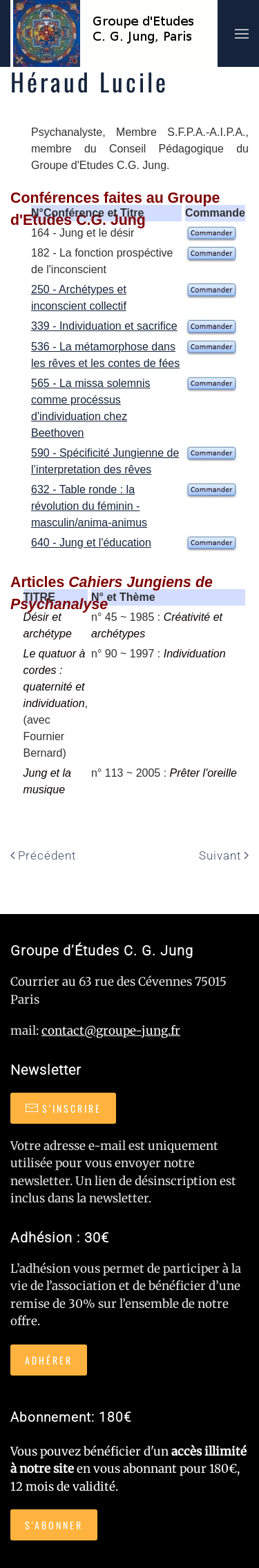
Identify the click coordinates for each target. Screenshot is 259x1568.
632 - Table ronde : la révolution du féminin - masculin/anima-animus (89, 506)
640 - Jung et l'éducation (91, 542)
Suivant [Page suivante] (224, 855)
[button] (242, 33)
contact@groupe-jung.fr (110, 1030)
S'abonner (54, 1525)
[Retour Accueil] (114, 33)
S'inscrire (63, 1108)
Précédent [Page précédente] (43, 855)
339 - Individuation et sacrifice (104, 326)
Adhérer (49, 1360)
